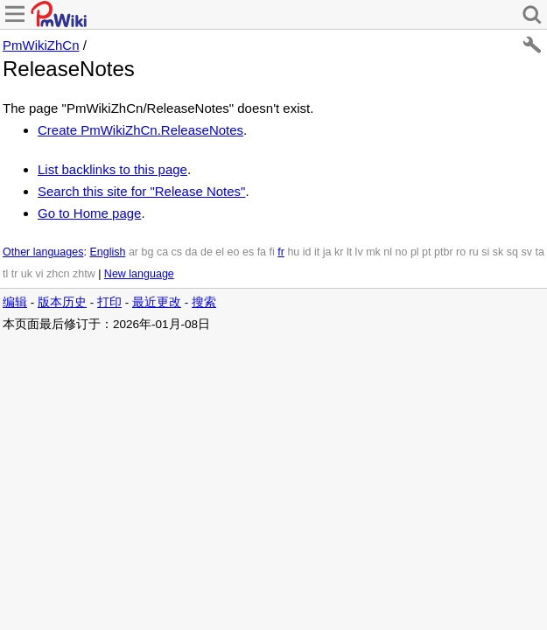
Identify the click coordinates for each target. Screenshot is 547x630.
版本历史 (62, 302)
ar (133, 252)
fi (272, 252)
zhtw (84, 274)
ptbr (443, 252)
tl (5, 274)
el (219, 252)
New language (139, 274)
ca (162, 252)
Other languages (43, 252)
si (485, 252)
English (107, 252)
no (402, 252)
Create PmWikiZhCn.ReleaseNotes (140, 129)
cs (177, 252)
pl (414, 252)
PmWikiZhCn (41, 45)
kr (338, 252)
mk (373, 252)
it (316, 252)
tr (14, 274)
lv (359, 252)
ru (474, 252)
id (307, 252)
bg (147, 252)
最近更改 (156, 302)
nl (387, 252)
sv (526, 252)
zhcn (57, 274)
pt (426, 252)
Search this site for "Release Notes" (141, 191)
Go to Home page (89, 213)
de (206, 252)
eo (234, 252)
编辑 (15, 302)
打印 (109, 302)
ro (461, 252)
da (192, 252)
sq (512, 252)
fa (261, 252)
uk (26, 274)
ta (539, 252)
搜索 (204, 302)
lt (349, 252)
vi (40, 274)
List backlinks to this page (112, 169)
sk (498, 252)
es (248, 252)
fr (280, 252)
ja (327, 252)
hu (293, 252)
